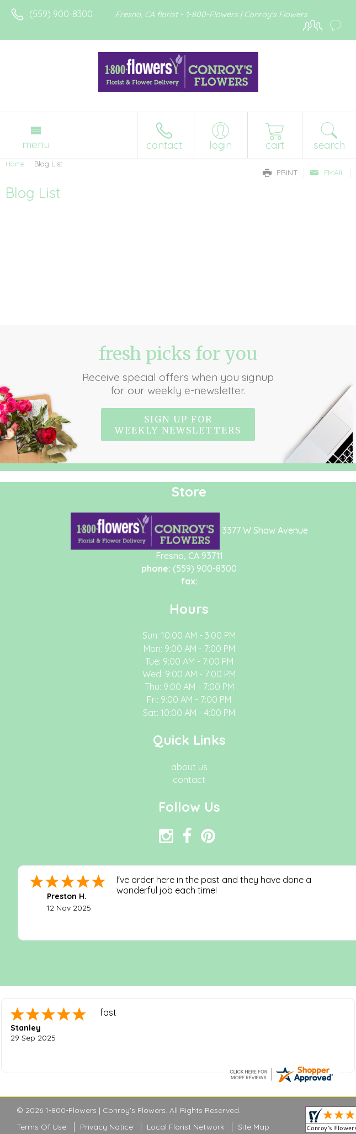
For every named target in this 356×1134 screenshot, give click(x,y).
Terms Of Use (41, 1127)
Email (327, 172)
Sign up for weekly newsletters (178, 425)
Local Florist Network (185, 1127)
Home (15, 163)
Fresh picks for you (178, 370)
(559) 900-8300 (61, 13)
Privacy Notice (106, 1127)
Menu (36, 144)
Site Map (253, 1127)
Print (280, 172)
